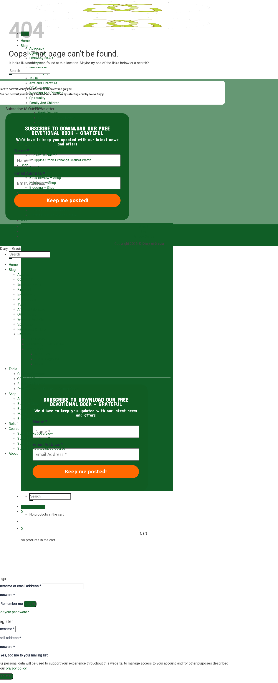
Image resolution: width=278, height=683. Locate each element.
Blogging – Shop (42, 187)
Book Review (48, 113)
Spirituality (37, 98)
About (25, 220)
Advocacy (36, 48)
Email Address (29, 173)
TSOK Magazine (47, 359)
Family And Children (44, 103)
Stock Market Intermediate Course (55, 210)
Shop (24, 165)
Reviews (24, 334)
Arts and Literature (43, 83)
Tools (25, 143)
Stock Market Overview (35, 433)
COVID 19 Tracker (42, 150)
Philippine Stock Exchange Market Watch (60, 160)
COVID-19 (25, 279)
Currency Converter (43, 145)
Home (13, 265)
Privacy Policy (143, 236)
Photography (27, 299)
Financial (24, 289)
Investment (26, 294)
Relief (25, 192)
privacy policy (16, 668)
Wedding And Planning (34, 319)
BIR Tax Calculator (43, 155)
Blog (24, 46)
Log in (30, 604)
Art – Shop (37, 168)
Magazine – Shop (42, 183)
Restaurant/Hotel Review (57, 118)
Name (40, 421)
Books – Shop (28, 404)
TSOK (33, 78)
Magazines (46, 123)
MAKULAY (42, 354)
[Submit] (10, 74)
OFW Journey (27, 314)
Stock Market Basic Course (38, 438)
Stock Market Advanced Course (53, 215)
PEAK (39, 364)
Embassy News (29, 284)
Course (14, 429)
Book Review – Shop (45, 178)
